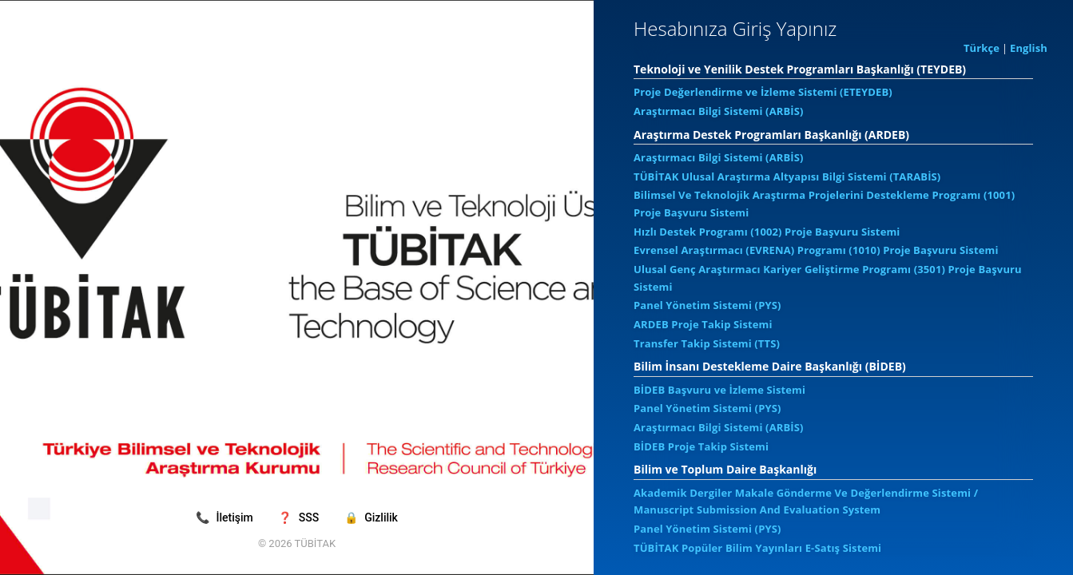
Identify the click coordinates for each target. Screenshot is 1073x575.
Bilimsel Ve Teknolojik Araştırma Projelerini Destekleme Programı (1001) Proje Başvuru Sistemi (824, 204)
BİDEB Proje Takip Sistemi (701, 446)
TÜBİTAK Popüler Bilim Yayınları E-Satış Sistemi (757, 548)
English (1028, 48)
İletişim (226, 517)
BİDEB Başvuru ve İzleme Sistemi (719, 390)
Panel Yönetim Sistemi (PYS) (707, 305)
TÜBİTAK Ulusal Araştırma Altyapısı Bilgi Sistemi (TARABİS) (787, 176)
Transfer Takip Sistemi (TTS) (707, 343)
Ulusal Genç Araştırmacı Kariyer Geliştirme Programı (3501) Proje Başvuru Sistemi (828, 278)
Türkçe (981, 48)
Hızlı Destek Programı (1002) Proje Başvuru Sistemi (767, 231)
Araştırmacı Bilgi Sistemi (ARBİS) (719, 111)
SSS (299, 517)
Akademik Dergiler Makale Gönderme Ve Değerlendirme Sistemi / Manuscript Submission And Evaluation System (806, 502)
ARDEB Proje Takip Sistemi (703, 324)
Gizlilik (371, 517)
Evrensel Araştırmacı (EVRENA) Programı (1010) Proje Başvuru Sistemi (816, 250)
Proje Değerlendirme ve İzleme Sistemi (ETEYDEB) (763, 92)
